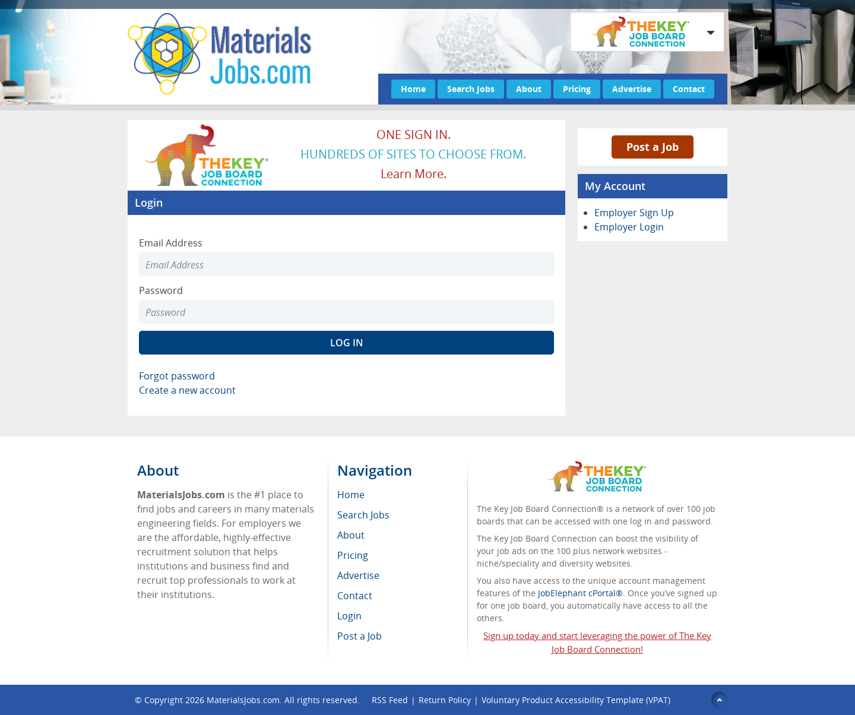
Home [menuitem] (351, 494)
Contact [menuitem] (354, 595)
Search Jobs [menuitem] (363, 514)
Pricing (577, 88)
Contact (689, 88)
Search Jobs (471, 88)
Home (413, 88)
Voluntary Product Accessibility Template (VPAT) (576, 699)
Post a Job (652, 147)
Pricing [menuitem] (352, 555)
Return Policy (445, 699)
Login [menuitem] (349, 615)
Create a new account (187, 390)
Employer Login (629, 226)
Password (161, 290)
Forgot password (177, 375)
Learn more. (413, 174)
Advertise (631, 88)
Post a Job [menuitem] (359, 636)
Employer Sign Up (634, 212)
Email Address (170, 242)
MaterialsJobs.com (243, 699)
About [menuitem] (351, 535)
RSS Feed (390, 699)
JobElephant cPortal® (580, 593)
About (529, 88)
